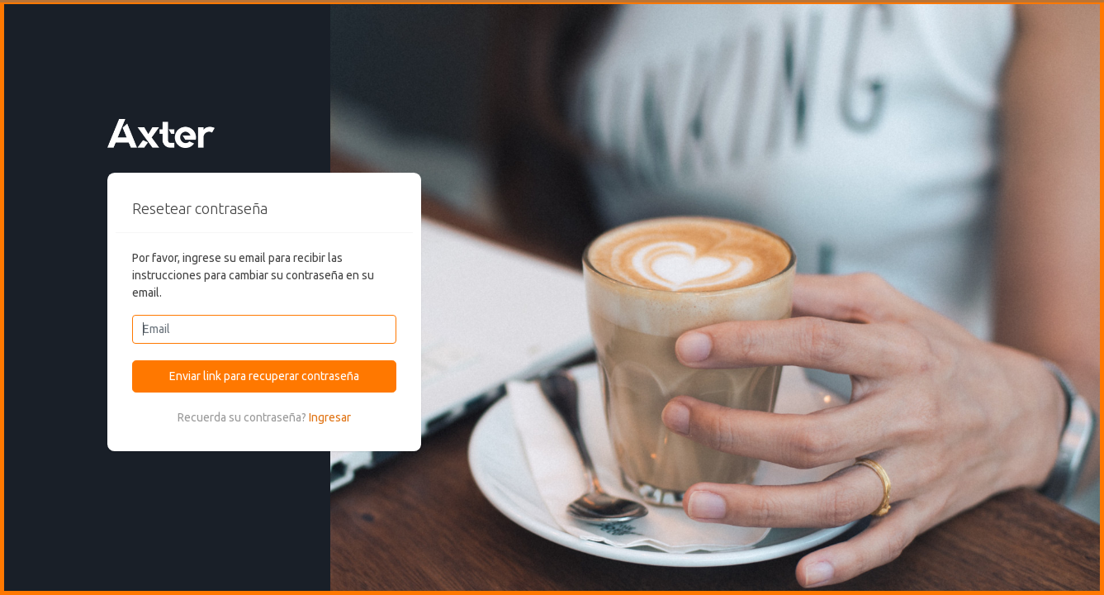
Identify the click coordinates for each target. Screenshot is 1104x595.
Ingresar (330, 417)
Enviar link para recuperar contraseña (264, 376)
